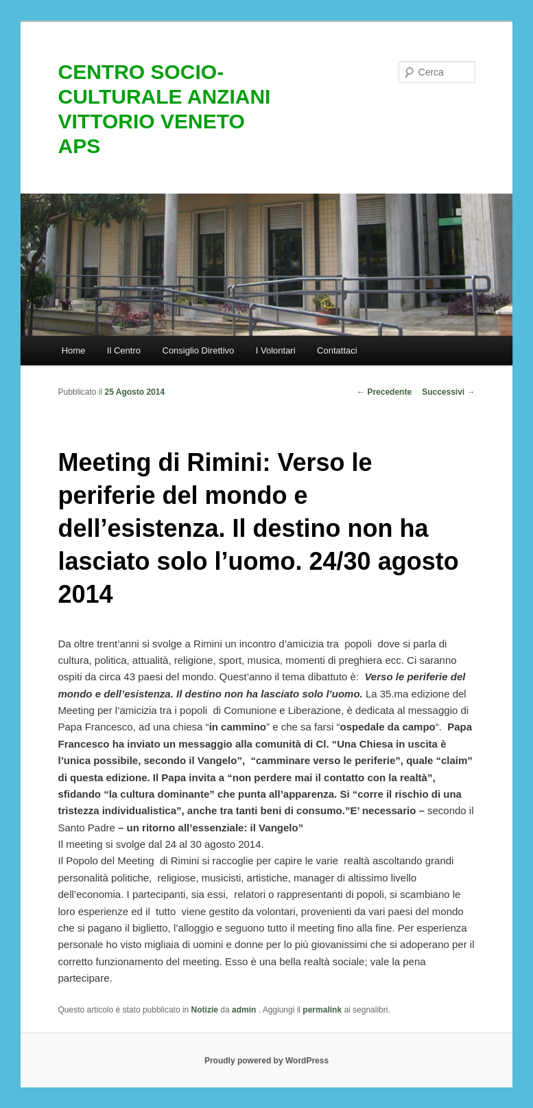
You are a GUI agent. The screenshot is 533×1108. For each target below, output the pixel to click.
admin (245, 1010)
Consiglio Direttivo (199, 350)
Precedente (384, 392)
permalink (322, 1010)
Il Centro (124, 350)
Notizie (204, 1010)
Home (74, 350)
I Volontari (276, 350)
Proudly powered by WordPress (266, 1060)
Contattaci (337, 350)
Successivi (448, 392)
